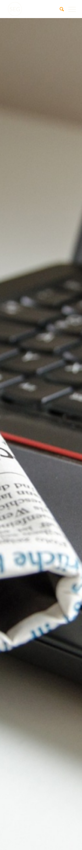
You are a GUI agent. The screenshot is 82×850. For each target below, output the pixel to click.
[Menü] (70, 9)
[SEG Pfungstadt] (34, 9)
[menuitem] (59, 9)
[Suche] (59, 9)
